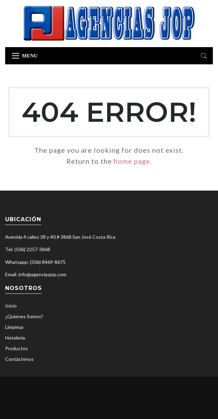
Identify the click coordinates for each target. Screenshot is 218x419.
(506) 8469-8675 (48, 262)
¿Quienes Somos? (24, 316)
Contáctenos (19, 359)
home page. (133, 161)
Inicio (11, 306)
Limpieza (14, 327)
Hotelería (15, 338)
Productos (16, 348)
